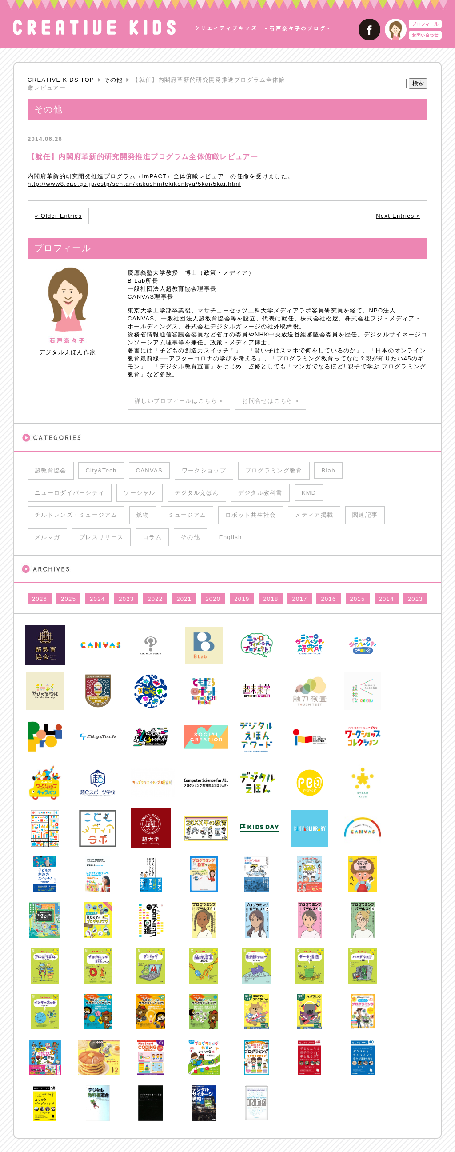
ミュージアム (187, 515)
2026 (39, 599)
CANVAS (149, 470)
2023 (126, 599)
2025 (68, 599)
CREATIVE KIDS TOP (61, 79)
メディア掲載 (314, 515)
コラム (152, 537)
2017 (299, 599)
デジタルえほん (197, 492)
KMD (309, 492)
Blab (328, 470)
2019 (241, 599)
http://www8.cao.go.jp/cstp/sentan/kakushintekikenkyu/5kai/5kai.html (134, 183)
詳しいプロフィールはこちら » (179, 400)
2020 (212, 599)
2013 (415, 599)
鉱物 (142, 515)
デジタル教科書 (260, 492)
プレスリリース (101, 537)
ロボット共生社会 (250, 515)
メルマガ (47, 537)
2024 (97, 599)
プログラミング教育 (274, 470)
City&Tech (100, 470)
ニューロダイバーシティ (69, 492)
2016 (328, 599)
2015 (357, 599)
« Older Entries (58, 215)
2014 (386, 599)
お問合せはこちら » (270, 400)
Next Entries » (398, 215)
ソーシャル (140, 492)
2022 (155, 599)
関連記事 (365, 515)
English (230, 537)
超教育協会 (51, 470)
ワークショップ (204, 470)
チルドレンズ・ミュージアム (76, 515)
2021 (184, 599)
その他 (113, 79)
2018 (270, 599)
